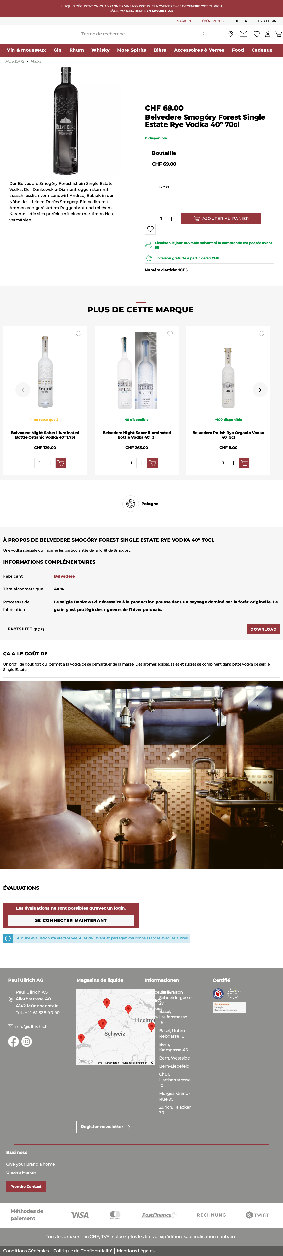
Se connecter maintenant (71, 930)
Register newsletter (105, 1126)
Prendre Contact (25, 1186)
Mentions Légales (135, 1250)
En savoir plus (159, 11)
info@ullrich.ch (31, 1026)
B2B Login (267, 21)
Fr (245, 21)
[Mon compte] (266, 39)
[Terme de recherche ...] (140, 39)
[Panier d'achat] (277, 39)
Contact (153, 1000)
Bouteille (164, 163)
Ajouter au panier (221, 228)
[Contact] (241, 39)
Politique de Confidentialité (82, 1250)
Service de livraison (164, 992)
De (236, 21)
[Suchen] (205, 39)
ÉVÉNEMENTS (212, 21)
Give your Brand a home (30, 1164)
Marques (153, 1008)
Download (263, 639)
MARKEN (184, 21)
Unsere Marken (21, 1172)
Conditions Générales (26, 1250)
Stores (151, 1016)
